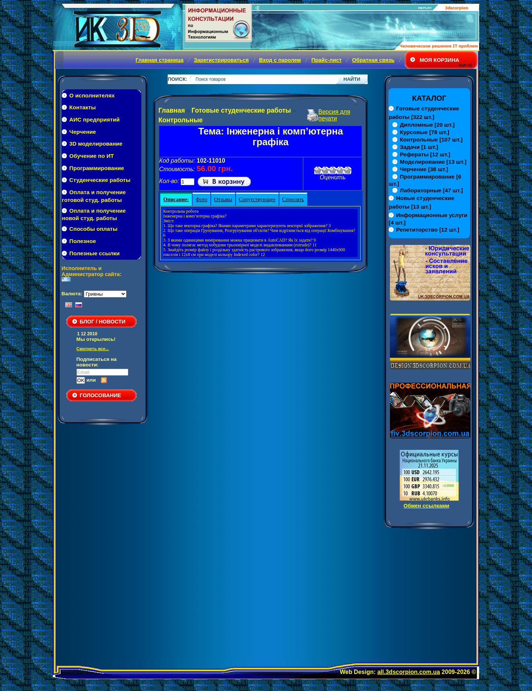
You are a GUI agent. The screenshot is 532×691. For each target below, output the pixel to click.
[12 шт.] (425, 154)
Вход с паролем (280, 60)
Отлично (347, 170)
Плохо (325, 170)
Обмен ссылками (426, 506)
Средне (332, 170)
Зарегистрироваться (221, 60)
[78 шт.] (424, 132)
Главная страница (159, 60)
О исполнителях (92, 95)
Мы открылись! (95, 339)
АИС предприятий (94, 119)
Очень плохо (318, 170)
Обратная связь (373, 60)
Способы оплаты (93, 229)
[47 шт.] (431, 190)
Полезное (82, 241)
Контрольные (180, 120)
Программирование (96, 168)
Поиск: (177, 79)
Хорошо (340, 170)
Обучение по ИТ (91, 156)
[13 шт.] (433, 162)
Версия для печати (334, 115)
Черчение (82, 132)
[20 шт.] (427, 125)
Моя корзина (439, 60)
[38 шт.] (424, 169)
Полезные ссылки (94, 253)
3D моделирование (95, 143)
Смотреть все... (92, 348)
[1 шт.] (419, 147)
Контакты (82, 107)
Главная (171, 110)
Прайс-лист (326, 60)
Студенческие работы (100, 180)
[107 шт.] (431, 139)
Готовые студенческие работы (241, 110)
